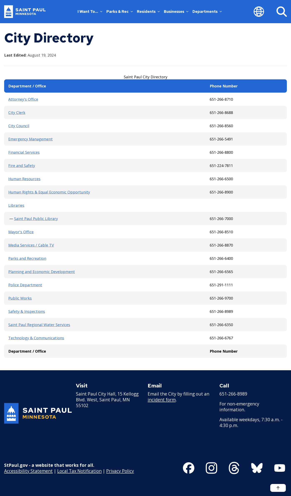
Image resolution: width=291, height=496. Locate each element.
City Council (18, 125)
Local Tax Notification (79, 471)
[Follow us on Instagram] (211, 468)
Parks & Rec (119, 11)
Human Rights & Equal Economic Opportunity (49, 192)
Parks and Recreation (27, 258)
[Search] (281, 11)
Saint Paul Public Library (36, 218)
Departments (207, 11)
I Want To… (90, 11)
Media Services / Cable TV (31, 245)
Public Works (20, 298)
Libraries (16, 205)
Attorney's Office (23, 99)
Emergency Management (30, 139)
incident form (162, 400)
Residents (148, 11)
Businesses (176, 11)
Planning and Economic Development (41, 271)
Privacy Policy (120, 471)
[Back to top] (278, 488)
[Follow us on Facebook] (188, 468)
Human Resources (24, 178)
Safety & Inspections (26, 311)
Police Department (25, 284)
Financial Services (24, 152)
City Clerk (16, 112)
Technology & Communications (36, 337)
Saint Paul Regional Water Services (39, 324)
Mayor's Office (21, 231)
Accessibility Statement (28, 471)
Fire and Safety (21, 165)
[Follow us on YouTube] (279, 468)
